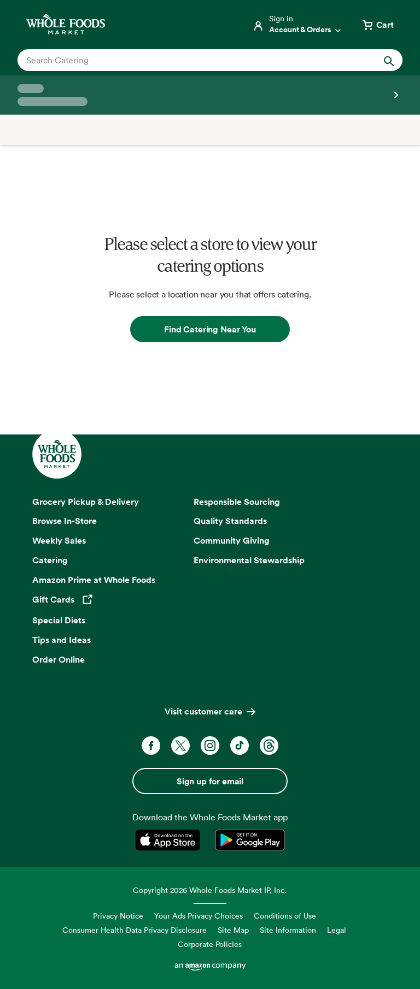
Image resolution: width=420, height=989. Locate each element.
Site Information (288, 930)
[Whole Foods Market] (65, 24)
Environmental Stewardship (249, 560)
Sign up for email (210, 781)
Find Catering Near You (209, 329)
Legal (336, 930)
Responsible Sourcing (237, 502)
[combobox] (191, 60)
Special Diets (58, 620)
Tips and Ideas (61, 640)
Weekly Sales (59, 540)
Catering (50, 560)
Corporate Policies (210, 944)
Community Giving (232, 540)
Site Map (233, 930)
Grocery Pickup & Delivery (85, 502)
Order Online (58, 659)
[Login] (297, 24)
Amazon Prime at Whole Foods (93, 580)
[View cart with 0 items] (377, 24)
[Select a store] (210, 95)
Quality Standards (230, 521)
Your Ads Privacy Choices (198, 915)
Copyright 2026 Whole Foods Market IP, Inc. (210, 890)
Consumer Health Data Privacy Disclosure (134, 930)
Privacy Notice (118, 915)
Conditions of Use (285, 915)
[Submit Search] (389, 60)
